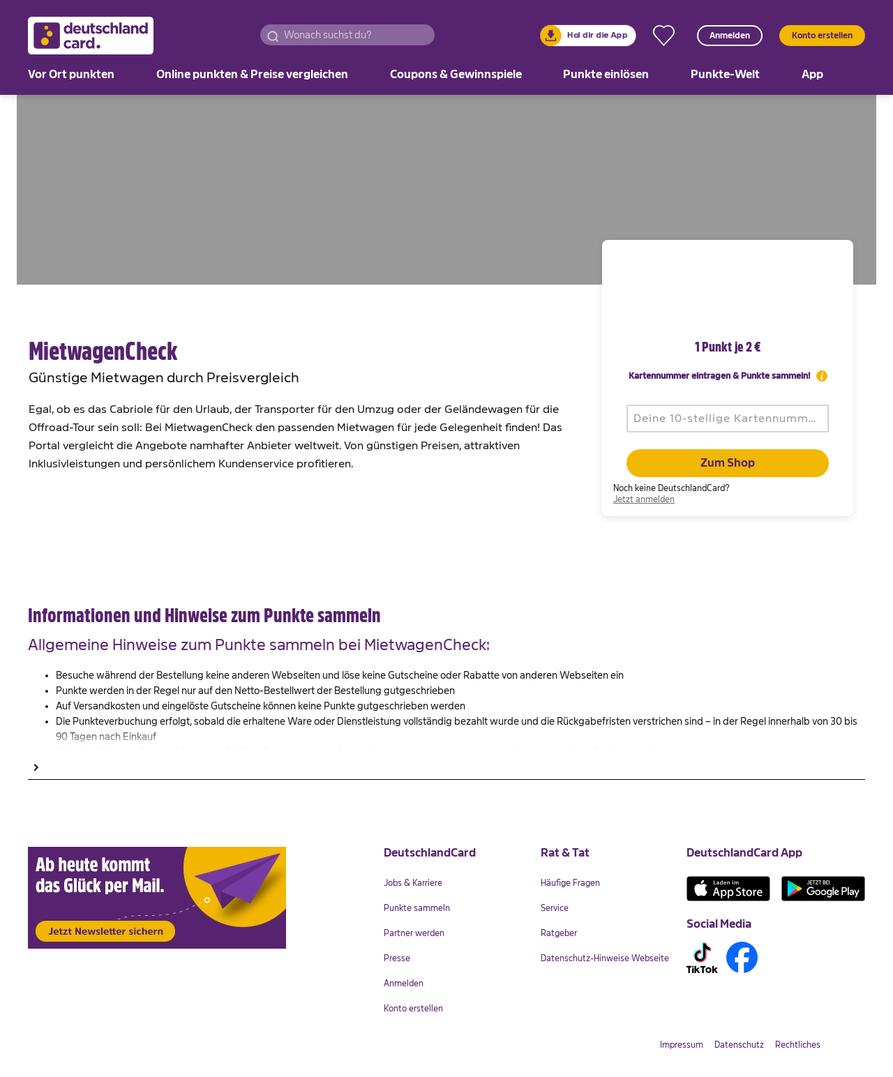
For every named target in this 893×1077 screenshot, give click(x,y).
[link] (588, 36)
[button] (272, 35)
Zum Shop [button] (727, 463)
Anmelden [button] (730, 35)
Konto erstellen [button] (822, 35)
